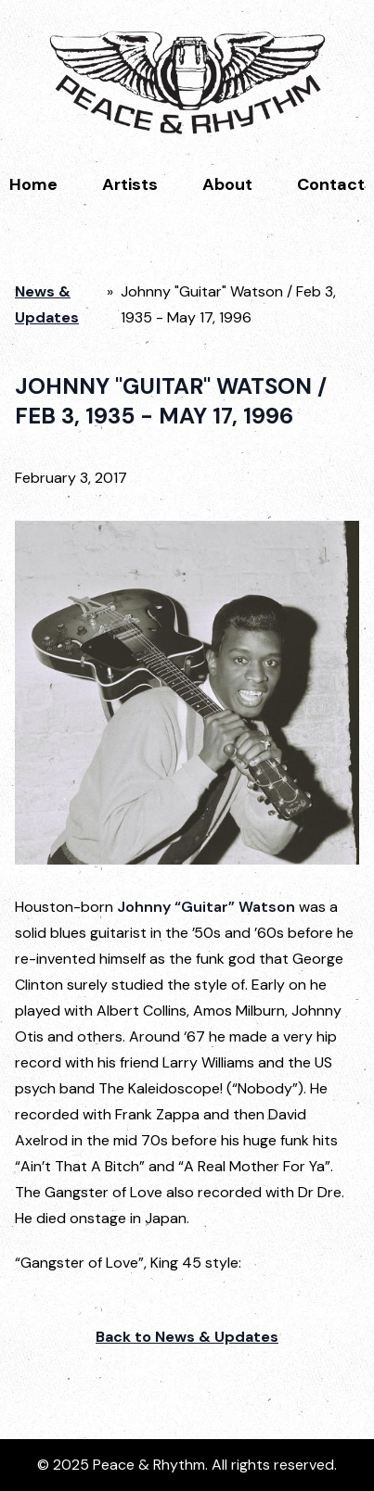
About (227, 184)
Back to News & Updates (187, 1336)
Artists (130, 184)
